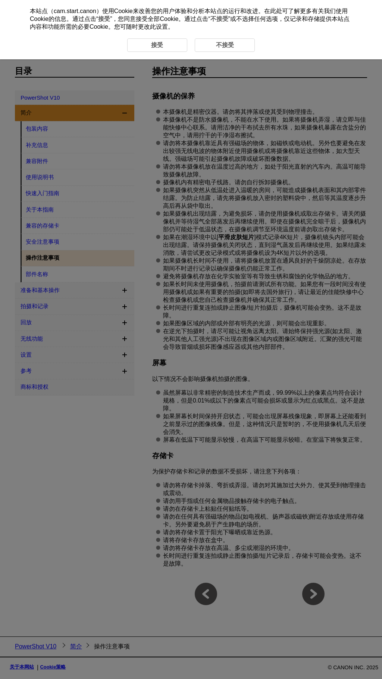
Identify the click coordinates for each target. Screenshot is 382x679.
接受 (104, 19)
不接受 (219, 19)
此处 (276, 11)
